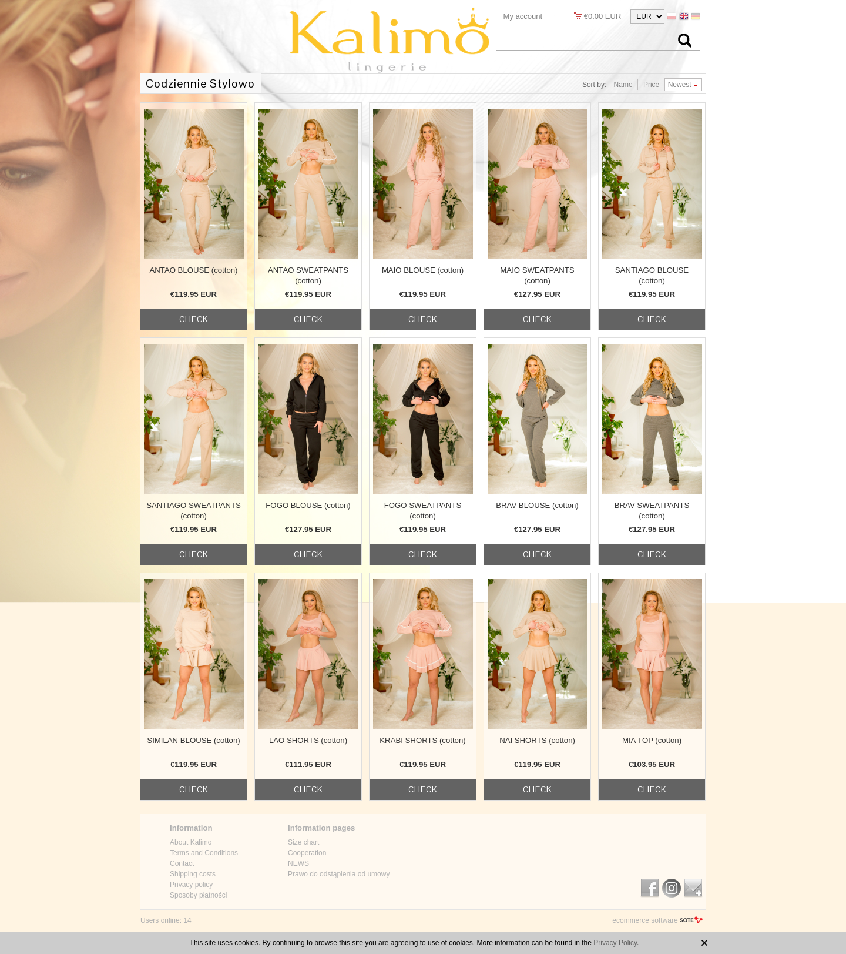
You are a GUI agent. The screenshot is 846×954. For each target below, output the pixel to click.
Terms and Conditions (204, 853)
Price (651, 85)
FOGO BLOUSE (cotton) (308, 505)
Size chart (303, 842)
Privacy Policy (615, 943)
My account (522, 16)
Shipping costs (193, 874)
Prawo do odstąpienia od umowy (339, 874)
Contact (182, 863)
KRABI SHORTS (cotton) (422, 740)
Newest (679, 85)
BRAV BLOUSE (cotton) (537, 505)
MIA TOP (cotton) (652, 740)
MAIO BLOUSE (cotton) (423, 270)
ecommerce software (644, 920)
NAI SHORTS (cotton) (537, 740)
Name (623, 85)
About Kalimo (191, 842)
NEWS (298, 863)
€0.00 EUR (603, 16)
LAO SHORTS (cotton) (308, 740)
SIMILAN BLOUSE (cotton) (193, 740)
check (194, 319)
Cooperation (307, 853)
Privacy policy (191, 885)
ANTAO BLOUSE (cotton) (194, 270)
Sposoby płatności (198, 895)
